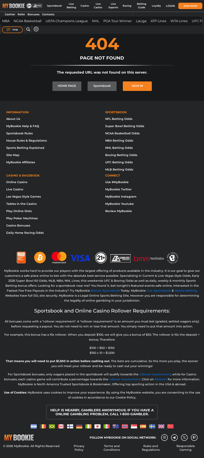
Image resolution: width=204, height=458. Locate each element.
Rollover (161, 379)
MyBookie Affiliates (20, 162)
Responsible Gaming (185, 448)
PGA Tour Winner (117, 21)
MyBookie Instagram (120, 196)
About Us (13, 119)
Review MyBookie (118, 211)
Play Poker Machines (22, 218)
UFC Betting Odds (119, 162)
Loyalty (156, 5)
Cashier (10, 14)
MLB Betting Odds (119, 169)
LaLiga (141, 21)
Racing (127, 5)
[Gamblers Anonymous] (120, 256)
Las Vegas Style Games (23, 196)
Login (170, 5)
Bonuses (34, 14)
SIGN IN (137, 86)
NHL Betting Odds (119, 148)
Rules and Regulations (151, 448)
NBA (6, 21)
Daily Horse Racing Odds (25, 233)
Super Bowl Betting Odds (124, 126)
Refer (21, 14)
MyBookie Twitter (118, 189)
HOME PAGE (67, 86)
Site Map (12, 155)
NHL (95, 21)
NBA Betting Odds (119, 140)
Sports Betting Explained (25, 148)
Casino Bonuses (18, 225)
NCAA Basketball (27, 21)
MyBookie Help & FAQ (22, 126)
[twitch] (194, 437)
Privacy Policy (79, 448)
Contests (48, 14)
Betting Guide (141, 5)
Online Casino (16, 182)
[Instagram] (164, 437)
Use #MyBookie (117, 182)
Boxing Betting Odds (121, 155)
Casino (85, 5)
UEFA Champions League (67, 21)
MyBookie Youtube (119, 204)
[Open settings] (35, 29)
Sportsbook (54, 5)
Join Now (190, 5)
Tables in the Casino (21, 204)
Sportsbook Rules (19, 133)
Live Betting (71, 5)
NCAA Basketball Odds (122, 133)
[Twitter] (184, 437)
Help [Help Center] (12, 30)
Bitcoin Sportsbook (105, 290)
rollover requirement (155, 374)
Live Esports (113, 5)
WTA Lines (179, 21)
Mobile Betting (186, 290)
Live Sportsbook (159, 290)
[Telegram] (174, 437)
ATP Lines (158, 21)
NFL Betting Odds (118, 119)
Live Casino (98, 5)
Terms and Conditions (112, 448)
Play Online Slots (19, 211)
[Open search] (28, 29)
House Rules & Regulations (26, 140)
